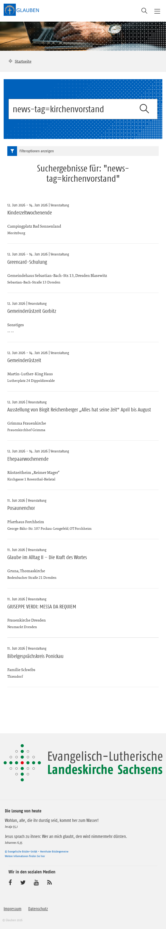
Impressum (12, 909)
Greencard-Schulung (27, 262)
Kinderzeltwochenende (29, 213)
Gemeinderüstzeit (24, 360)
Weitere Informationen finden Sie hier (25, 856)
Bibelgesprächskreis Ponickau (35, 656)
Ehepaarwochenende (27, 459)
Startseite (23, 61)
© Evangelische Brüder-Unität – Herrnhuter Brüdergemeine (36, 851)
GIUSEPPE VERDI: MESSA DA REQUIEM (41, 607)
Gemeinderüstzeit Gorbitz (31, 311)
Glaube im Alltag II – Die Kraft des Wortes (47, 557)
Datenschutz (38, 909)
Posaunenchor (21, 508)
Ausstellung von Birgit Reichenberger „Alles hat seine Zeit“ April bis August (79, 410)
